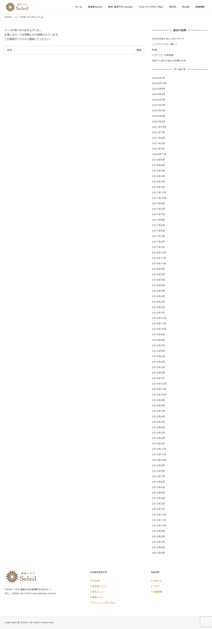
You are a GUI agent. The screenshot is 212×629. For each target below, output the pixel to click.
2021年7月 (158, 132)
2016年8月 (158, 274)
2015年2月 (158, 373)
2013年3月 (158, 498)
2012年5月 (158, 553)
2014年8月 (158, 405)
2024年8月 (158, 94)
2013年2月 (158, 504)
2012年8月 (158, 536)
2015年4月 (158, 362)
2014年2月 (158, 438)
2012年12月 (159, 514)
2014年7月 (158, 411)
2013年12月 (159, 449)
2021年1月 (158, 149)
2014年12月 (159, 384)
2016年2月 (158, 307)
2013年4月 (158, 493)
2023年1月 (158, 110)
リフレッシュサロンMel (102, 603)
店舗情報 (156, 592)
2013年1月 (158, 509)
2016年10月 (159, 263)
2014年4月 (158, 427)
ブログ (155, 586)
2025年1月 (158, 78)
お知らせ (156, 581)
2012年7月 (158, 542)
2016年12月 (159, 252)
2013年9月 (158, 465)
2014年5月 (158, 422)
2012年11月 (159, 520)
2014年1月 (158, 443)
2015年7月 (158, 345)
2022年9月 (158, 116)
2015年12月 (159, 318)
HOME (95, 581)
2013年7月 (158, 476)
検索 (139, 50)
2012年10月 (159, 525)
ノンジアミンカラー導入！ (164, 44)
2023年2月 (158, 105)
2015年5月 (158, 356)
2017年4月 (158, 231)
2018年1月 (158, 187)
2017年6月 (158, 220)
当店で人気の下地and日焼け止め (169, 60)
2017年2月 (158, 242)
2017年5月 (158, 225)
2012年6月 (158, 547)
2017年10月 (159, 198)
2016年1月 (158, 313)
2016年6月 (158, 285)
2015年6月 (158, 351)
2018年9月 (158, 160)
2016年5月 (158, 291)
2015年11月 (159, 323)
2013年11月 (159, 454)
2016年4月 (158, 296)
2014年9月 (158, 400)
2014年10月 (159, 394)
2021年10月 (159, 127)
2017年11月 (159, 192)
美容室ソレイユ (98, 586)
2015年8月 (158, 340)
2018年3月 (158, 181)
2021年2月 (158, 143)
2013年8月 (158, 471)
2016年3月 (158, 302)
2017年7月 (158, 214)
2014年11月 (159, 389)
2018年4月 (158, 176)
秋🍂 (154, 49)
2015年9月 (158, 334)
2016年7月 (158, 280)
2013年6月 (158, 482)
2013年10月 (159, 460)
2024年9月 (158, 89)
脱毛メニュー (97, 592)
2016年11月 (159, 258)
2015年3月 (158, 367)
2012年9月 (158, 531)
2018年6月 (158, 165)
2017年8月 (158, 209)
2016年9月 (158, 269)
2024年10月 (159, 83)
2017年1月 (158, 247)
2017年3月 (158, 236)
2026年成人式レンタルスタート (168, 39)
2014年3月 (158, 433)
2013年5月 (158, 487)
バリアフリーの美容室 (163, 55)
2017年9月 (158, 203)
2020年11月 (159, 154)
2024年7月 (158, 99)
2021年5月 (158, 138)
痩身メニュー (97, 597)
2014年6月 (158, 416)
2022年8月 (158, 121)
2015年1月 (158, 378)
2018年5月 (158, 170)
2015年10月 (159, 329)
